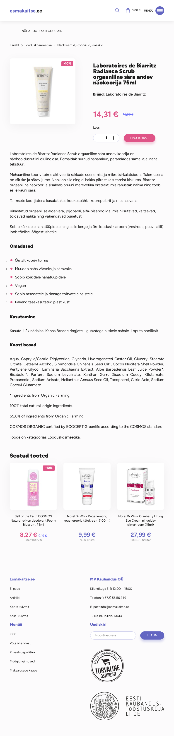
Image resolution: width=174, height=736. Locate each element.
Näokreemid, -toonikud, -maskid (80, 45)
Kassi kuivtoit (19, 616)
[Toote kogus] (106, 138)
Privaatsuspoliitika (22, 652)
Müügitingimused (22, 661)
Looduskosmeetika (38, 45)
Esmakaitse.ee (22, 579)
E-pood (15, 589)
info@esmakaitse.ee (115, 607)
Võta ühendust (20, 643)
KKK (13, 634)
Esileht (14, 45)
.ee (26, 11)
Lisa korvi (139, 138)
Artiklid (14, 598)
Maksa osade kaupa (23, 670)
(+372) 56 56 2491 (115, 598)
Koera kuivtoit (19, 607)
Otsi (117, 10)
